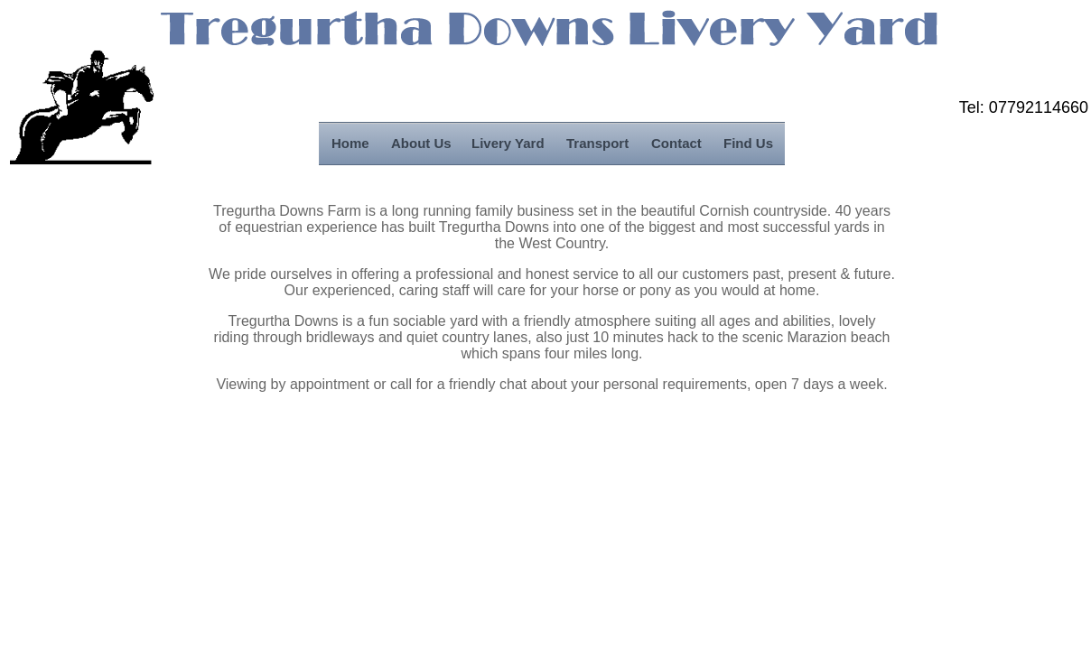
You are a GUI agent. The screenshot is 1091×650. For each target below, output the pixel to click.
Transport (597, 143)
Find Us (748, 143)
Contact (676, 143)
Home (350, 143)
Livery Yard (508, 143)
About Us (421, 143)
